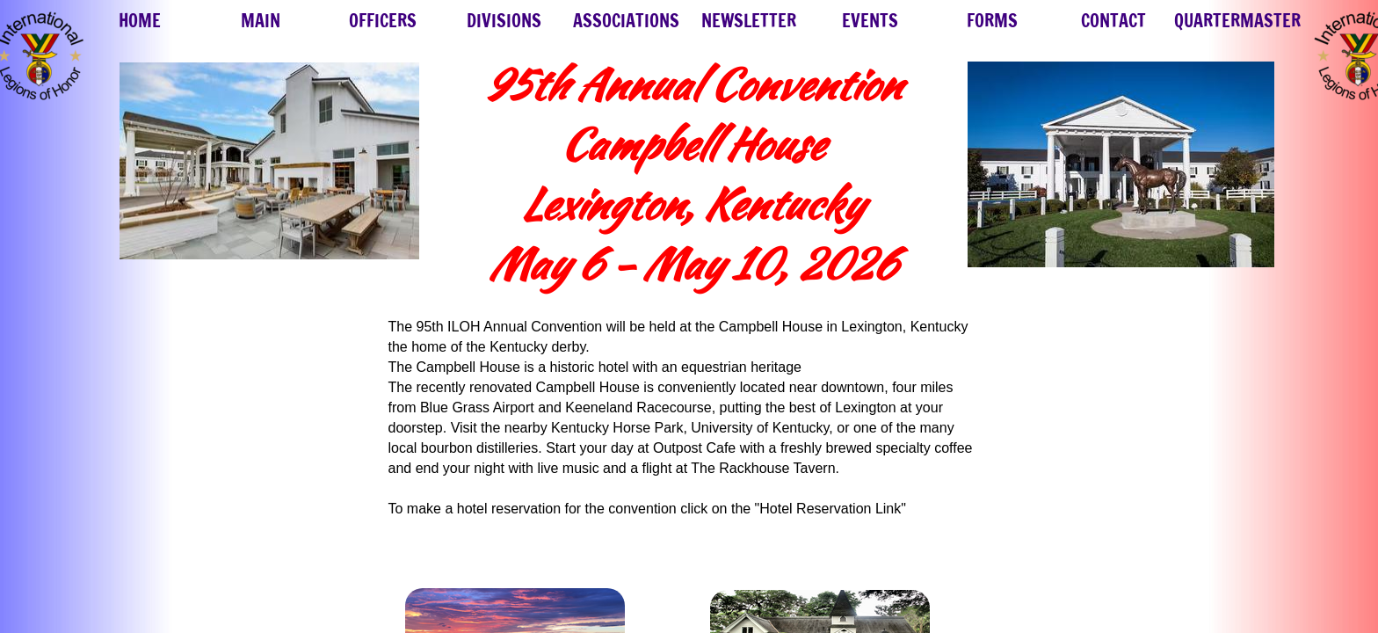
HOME (140, 20)
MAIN (260, 20)
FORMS (992, 20)
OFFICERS (383, 20)
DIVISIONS (504, 20)
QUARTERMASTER (1237, 20)
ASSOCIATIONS (626, 20)
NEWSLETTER (748, 20)
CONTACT (1113, 20)
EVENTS (870, 20)
